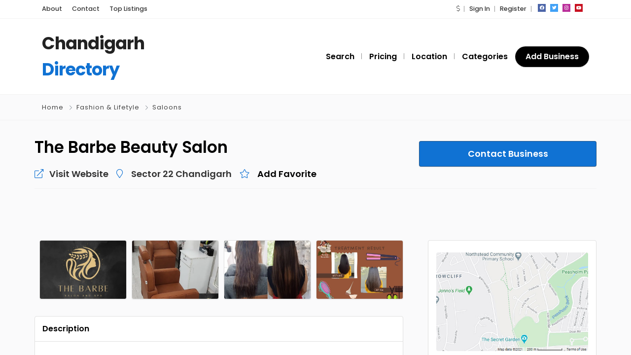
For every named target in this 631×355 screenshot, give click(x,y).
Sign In (479, 8)
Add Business (552, 56)
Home (53, 107)
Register (513, 8)
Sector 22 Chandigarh (181, 174)
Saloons (167, 107)
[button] (457, 8)
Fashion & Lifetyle (108, 107)
